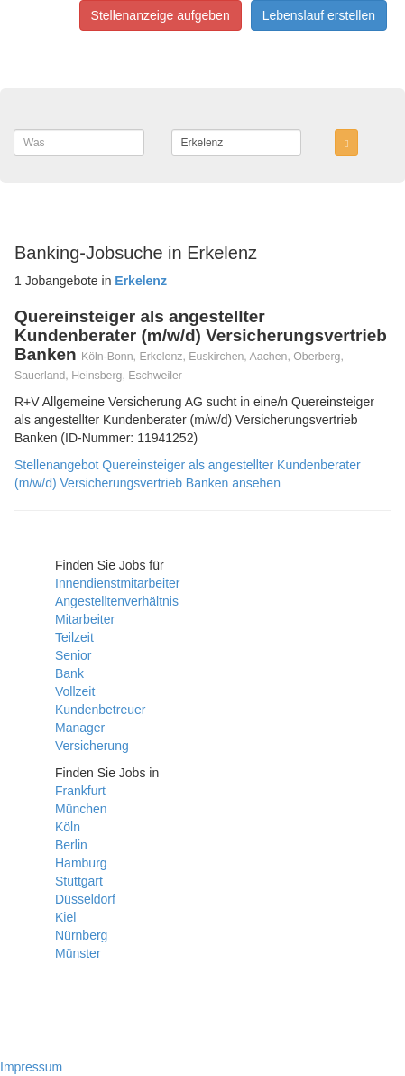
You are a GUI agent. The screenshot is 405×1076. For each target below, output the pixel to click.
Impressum (31, 1067)
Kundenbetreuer (100, 709)
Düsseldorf (85, 899)
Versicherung (92, 745)
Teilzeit (74, 637)
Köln (67, 827)
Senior (73, 655)
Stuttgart (79, 881)
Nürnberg (81, 935)
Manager (80, 727)
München (81, 809)
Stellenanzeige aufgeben (160, 15)
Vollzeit (75, 691)
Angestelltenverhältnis (117, 601)
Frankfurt (80, 791)
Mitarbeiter (85, 619)
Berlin (71, 845)
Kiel (65, 917)
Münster (78, 953)
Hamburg (81, 863)
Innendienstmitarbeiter (117, 583)
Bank (69, 673)
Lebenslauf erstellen (318, 15)
